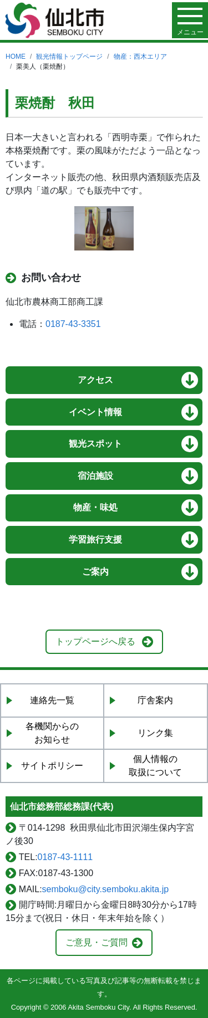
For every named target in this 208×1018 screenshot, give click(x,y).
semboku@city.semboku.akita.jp (105, 889)
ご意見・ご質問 (96, 942)
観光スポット (95, 443)
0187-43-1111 (65, 857)
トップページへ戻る (95, 641)
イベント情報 (95, 412)
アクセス (95, 380)
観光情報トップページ (69, 56)
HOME (16, 56)
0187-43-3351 (73, 324)
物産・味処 (95, 507)
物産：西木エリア (140, 56)
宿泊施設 (95, 475)
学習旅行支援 (95, 539)
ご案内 (95, 571)
